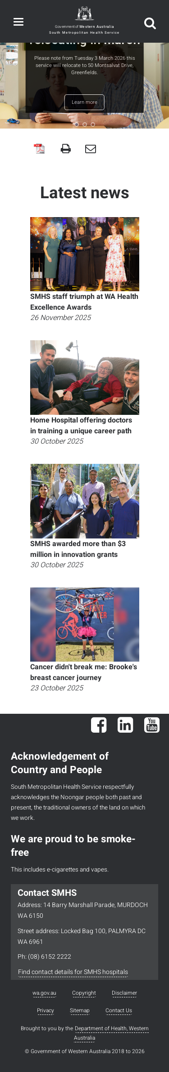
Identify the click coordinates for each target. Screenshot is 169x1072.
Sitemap (80, 1010)
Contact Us (118, 1010)
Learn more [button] (84, 102)
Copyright (84, 993)
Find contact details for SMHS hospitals (73, 972)
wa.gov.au (44, 993)
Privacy (45, 1010)
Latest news (84, 193)
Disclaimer (124, 993)
